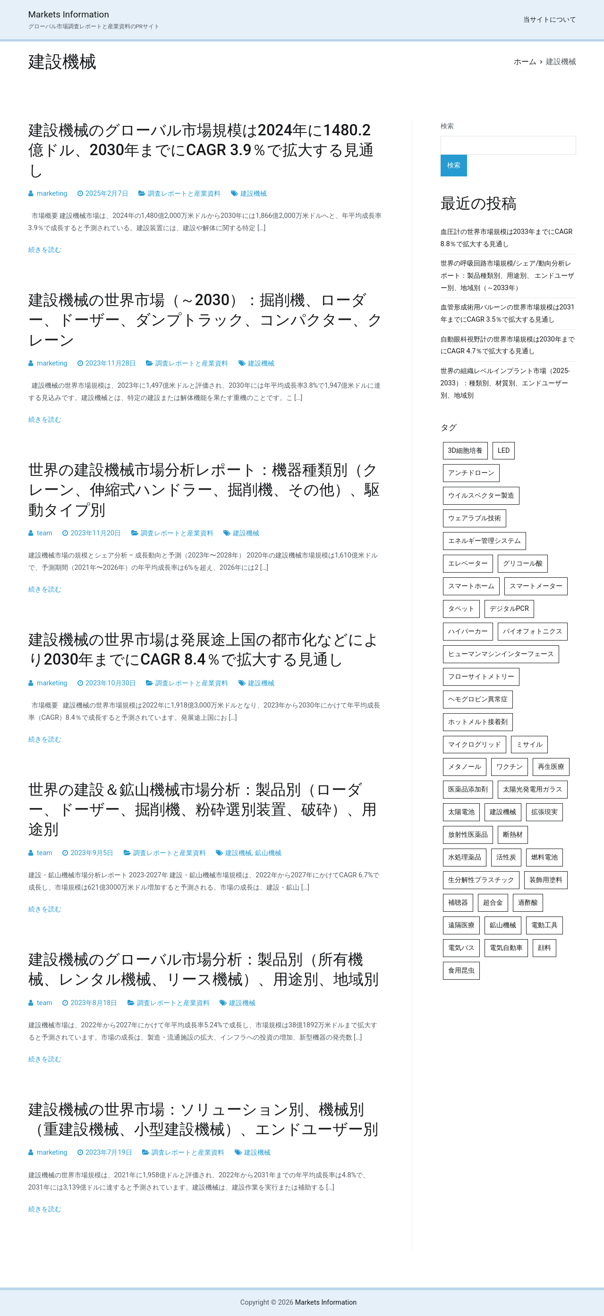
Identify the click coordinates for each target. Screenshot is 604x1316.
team (44, 533)
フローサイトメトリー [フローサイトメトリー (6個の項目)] (481, 677)
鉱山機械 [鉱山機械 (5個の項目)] (503, 925)
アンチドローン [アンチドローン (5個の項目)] (471, 473)
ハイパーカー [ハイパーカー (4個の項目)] (468, 631)
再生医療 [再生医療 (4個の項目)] (551, 767)
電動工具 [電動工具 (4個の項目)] (544, 925)
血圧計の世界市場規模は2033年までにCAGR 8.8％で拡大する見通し (507, 238)
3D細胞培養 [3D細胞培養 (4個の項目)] (465, 451)
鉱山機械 (268, 853)
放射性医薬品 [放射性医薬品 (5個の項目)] (468, 835)
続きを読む (44, 250)
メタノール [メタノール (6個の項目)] (464, 767)
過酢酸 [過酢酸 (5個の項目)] (528, 903)
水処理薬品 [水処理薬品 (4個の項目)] (464, 857)
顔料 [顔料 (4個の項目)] (544, 948)
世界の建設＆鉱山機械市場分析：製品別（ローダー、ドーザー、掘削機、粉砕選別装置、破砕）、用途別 (202, 809)
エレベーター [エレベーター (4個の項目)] (468, 563)
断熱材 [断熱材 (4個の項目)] (513, 835)
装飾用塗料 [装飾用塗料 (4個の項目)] (545, 880)
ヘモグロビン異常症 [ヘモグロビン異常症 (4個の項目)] (478, 699)
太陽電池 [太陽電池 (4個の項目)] (461, 812)
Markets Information (68, 14)
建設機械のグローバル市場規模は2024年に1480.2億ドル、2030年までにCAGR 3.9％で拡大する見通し (201, 150)
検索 (447, 126)
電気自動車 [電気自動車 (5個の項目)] (506, 948)
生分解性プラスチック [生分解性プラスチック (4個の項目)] (481, 880)
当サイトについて (549, 20)
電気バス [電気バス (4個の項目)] (461, 948)
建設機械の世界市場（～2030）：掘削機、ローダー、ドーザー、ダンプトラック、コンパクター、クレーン (205, 320)
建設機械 (253, 194)
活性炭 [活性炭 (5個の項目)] (506, 857)
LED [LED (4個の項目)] (504, 451)
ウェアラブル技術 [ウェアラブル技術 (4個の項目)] (474, 518)
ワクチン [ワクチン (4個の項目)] (509, 767)
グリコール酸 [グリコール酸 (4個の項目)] (523, 563)
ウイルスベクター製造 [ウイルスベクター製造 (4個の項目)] (481, 495)
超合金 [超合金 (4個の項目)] (493, 903)
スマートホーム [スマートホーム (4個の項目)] (471, 586)
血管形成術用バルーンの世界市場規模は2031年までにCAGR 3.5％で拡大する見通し (508, 313)
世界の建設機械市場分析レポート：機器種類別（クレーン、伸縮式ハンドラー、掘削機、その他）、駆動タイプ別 (204, 489)
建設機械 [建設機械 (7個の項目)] (503, 812)
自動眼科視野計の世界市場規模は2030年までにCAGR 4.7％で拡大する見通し (508, 345)
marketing (52, 194)
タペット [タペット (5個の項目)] (461, 609)
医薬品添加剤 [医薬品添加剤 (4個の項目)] (468, 789)
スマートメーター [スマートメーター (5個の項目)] (536, 586)
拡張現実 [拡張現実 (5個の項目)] (544, 812)
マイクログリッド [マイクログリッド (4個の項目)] (474, 745)
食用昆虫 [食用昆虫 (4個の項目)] (461, 970)
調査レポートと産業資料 (184, 194)
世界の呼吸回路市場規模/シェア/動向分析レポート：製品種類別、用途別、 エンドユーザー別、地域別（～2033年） (508, 275)
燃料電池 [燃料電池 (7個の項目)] (544, 857)
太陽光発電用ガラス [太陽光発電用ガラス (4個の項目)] (532, 789)
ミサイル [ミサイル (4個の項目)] (529, 745)
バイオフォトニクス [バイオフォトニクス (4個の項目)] (532, 631)
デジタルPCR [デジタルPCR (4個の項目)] (509, 609)
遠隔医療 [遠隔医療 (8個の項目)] (461, 925)
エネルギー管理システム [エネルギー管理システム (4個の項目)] (484, 541)
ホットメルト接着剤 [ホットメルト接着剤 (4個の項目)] (478, 722)
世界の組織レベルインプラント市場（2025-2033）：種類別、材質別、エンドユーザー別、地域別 (505, 383)
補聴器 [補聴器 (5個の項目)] (458, 903)
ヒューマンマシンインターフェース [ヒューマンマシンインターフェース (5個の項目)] (501, 654)
